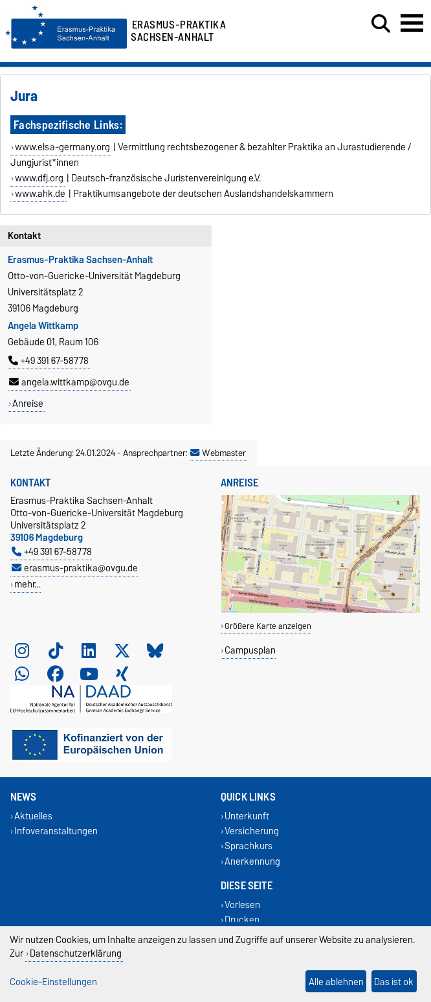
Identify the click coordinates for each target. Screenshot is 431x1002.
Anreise (27, 403)
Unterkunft (247, 815)
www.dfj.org (39, 178)
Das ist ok (394, 982)
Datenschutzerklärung (76, 953)
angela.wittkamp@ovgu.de (69, 382)
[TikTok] (55, 650)
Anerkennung (252, 861)
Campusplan (250, 650)
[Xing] (122, 673)
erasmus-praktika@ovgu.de (75, 568)
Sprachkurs (248, 846)
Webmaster (218, 453)
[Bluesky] (155, 650)
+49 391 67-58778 (48, 361)
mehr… (27, 584)
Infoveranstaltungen (56, 831)
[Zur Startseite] (66, 45)
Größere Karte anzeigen (268, 626)
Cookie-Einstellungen (53, 982)
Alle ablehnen (336, 982)
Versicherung (252, 831)
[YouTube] (88, 673)
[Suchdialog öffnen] (380, 24)
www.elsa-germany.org (62, 147)
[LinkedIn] (88, 650)
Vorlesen (242, 904)
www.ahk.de (40, 193)
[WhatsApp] (22, 673)
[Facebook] (55, 673)
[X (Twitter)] (122, 650)
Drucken (242, 919)
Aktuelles (33, 815)
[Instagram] (22, 650)
